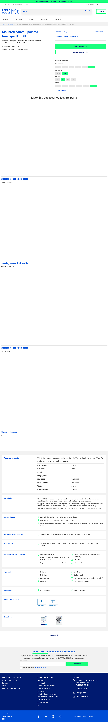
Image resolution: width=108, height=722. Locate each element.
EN (103, 4)
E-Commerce (42, 691)
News (4, 686)
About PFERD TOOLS (9, 680)
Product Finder (42, 702)
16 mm (86, 86)
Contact (5, 683)
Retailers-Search (89, 4)
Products (5, 19)
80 (68, 79)
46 (57, 79)
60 (62, 79)
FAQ (38, 705)
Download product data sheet (67, 36)
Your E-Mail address (24, 660)
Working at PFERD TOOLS (11, 688)
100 (73, 79)
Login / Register (81, 46)
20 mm (93, 86)
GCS (3, 719)
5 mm (71, 67)
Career (27, 4)
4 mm (65, 67)
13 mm (91, 67)
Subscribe (77, 664)
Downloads (41, 683)
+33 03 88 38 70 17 (81, 697)
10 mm (71, 86)
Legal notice (6, 4)
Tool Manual (41, 680)
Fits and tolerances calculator (47, 697)
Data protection (17, 4)
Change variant (99, 32)
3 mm (58, 67)
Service (31, 19)
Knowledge (44, 19)
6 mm (78, 67)
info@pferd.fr (79, 693)
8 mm (84, 67)
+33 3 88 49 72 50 (81, 689)
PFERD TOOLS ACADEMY (46, 686)
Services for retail (43, 688)
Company (58, 19)
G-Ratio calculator (43, 699)
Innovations (18, 19)
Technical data (62, 32)
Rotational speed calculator (47, 694)
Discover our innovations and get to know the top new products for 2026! (54, 1)
